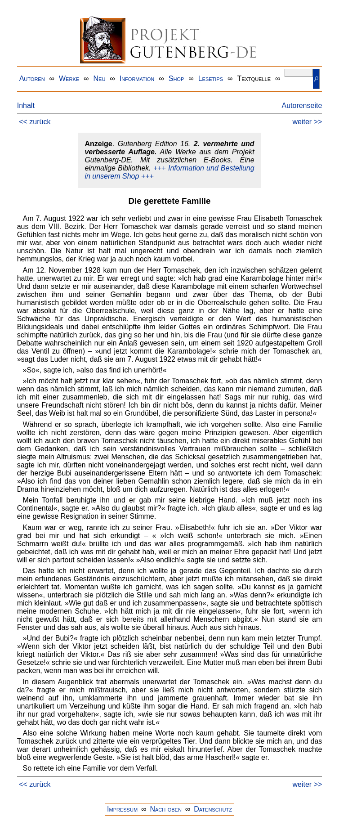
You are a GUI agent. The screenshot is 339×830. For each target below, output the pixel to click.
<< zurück (34, 122)
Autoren (32, 78)
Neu (99, 78)
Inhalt (26, 105)
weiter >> (307, 122)
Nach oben (165, 809)
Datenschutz (213, 809)
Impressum (122, 809)
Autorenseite (301, 105)
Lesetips (210, 78)
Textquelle (254, 78)
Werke (69, 78)
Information (137, 78)
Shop (176, 78)
